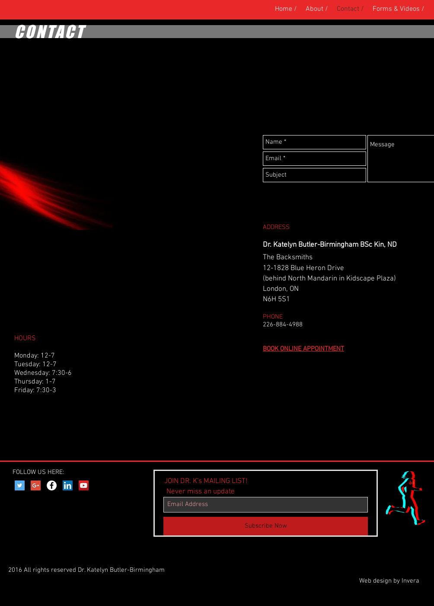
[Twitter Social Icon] (20, 485)
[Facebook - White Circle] (52, 485)
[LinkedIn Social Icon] (68, 485)
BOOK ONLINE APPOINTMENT (303, 349)
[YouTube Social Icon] (84, 485)
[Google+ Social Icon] (36, 485)
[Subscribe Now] (265, 526)
